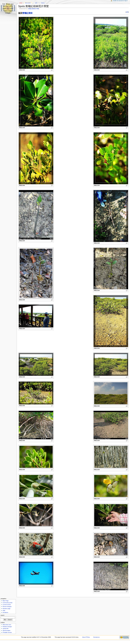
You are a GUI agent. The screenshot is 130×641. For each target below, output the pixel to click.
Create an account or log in (120, 0)
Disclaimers (96, 637)
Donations (5, 612)
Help (4, 610)
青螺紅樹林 (27, 13)
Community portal (7, 602)
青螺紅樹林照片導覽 (33, 8)
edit (127, 12)
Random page (6, 608)
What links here (7, 624)
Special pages (6, 630)
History (43, 3)
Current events (7, 604)
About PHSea (86, 637)
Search (2, 615)
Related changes (7, 626)
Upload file (5, 628)
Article (21, 3)
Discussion (28, 3)
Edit (36, 3)
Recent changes (7, 606)
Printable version (7, 632)
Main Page (6, 600)
